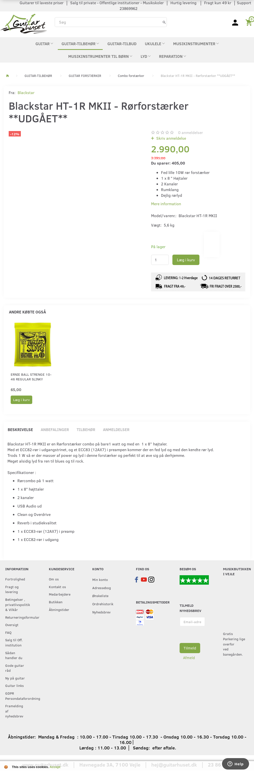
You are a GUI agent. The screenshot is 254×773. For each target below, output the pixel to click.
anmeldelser (190, 132)
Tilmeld (190, 647)
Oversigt (11, 624)
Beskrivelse (20, 429)
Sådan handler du (13, 655)
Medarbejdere (59, 594)
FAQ (8, 632)
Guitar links (14, 685)
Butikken (56, 601)
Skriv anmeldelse (170, 138)
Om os (54, 578)
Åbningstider (59, 609)
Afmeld (189, 657)
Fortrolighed (15, 578)
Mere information (166, 203)
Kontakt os (57, 586)
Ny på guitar (15, 677)
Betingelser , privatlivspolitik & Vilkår (17, 604)
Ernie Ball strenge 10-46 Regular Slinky (31, 376)
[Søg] (164, 22)
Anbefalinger (55, 429)
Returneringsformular (17, 617)
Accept (55, 767)
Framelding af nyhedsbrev (14, 710)
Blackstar (26, 92)
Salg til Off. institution (14, 642)
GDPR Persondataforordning (17, 696)
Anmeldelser (116, 429)
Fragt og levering (12, 589)
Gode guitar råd (14, 668)
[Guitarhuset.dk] (23, 23)
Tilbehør (86, 429)
